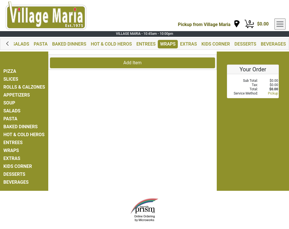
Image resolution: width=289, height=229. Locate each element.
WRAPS (168, 44)
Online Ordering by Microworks (144, 218)
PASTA (40, 44)
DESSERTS (245, 44)
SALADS (20, 44)
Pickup (273, 93)
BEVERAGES (273, 44)
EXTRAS (188, 44)
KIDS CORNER (216, 44)
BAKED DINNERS (69, 44)
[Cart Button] (249, 24)
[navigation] (209, 24)
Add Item (132, 62)
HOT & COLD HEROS (111, 44)
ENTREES (146, 44)
